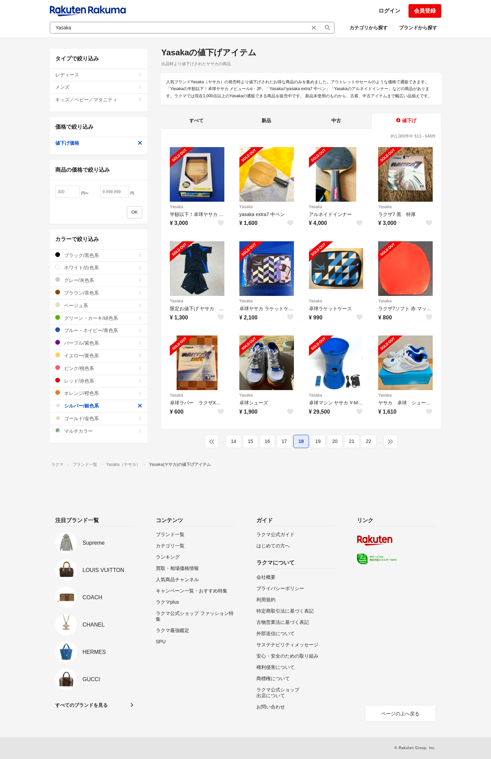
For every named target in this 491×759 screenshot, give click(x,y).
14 (233, 441)
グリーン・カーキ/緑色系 (98, 318)
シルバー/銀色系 (98, 406)
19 (318, 441)
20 (335, 441)
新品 (266, 120)
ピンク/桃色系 (98, 368)
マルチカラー (98, 431)
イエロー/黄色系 (98, 355)
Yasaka (176, 206)
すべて (196, 120)
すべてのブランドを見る (81, 705)
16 (267, 441)
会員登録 (425, 11)
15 (250, 441)
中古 (336, 120)
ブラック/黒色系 (98, 255)
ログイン (389, 11)
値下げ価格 (98, 143)
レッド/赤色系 (98, 381)
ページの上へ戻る (400, 713)
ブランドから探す (418, 27)
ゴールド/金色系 (98, 418)
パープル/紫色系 (98, 343)
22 (368, 441)
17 (284, 441)
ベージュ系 (98, 305)
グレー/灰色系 (98, 280)
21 (352, 441)
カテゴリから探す (368, 27)
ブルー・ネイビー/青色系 (98, 330)
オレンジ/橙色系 (98, 393)
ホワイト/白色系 (98, 267)
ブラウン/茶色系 (98, 293)
